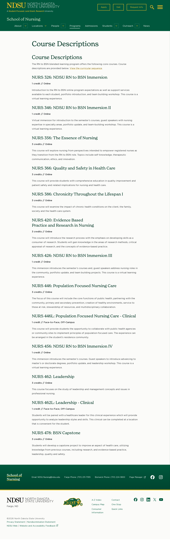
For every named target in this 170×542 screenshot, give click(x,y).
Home (8, 26)
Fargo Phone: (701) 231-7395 (77, 477)
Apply (103, 7)
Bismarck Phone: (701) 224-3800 (110, 477)
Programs (75, 26)
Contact (116, 500)
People (55, 26)
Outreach (128, 26)
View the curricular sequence (86, 68)
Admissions (91, 26)
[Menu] (25, 26)
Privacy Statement (16, 523)
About (18, 26)
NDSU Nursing (161, 478)
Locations (37, 26)
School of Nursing (14, 477)
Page (137, 477)
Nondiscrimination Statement (41, 523)
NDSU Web (12, 527)
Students (107, 26)
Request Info (136, 7)
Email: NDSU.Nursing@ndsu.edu (46, 477)
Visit (118, 7)
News (146, 26)
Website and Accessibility (26, 531)
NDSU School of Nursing (152, 478)
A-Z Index (96, 500)
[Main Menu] (160, 7)
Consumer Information (97, 511)
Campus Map (98, 505)
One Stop (116, 505)
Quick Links (117, 509)
